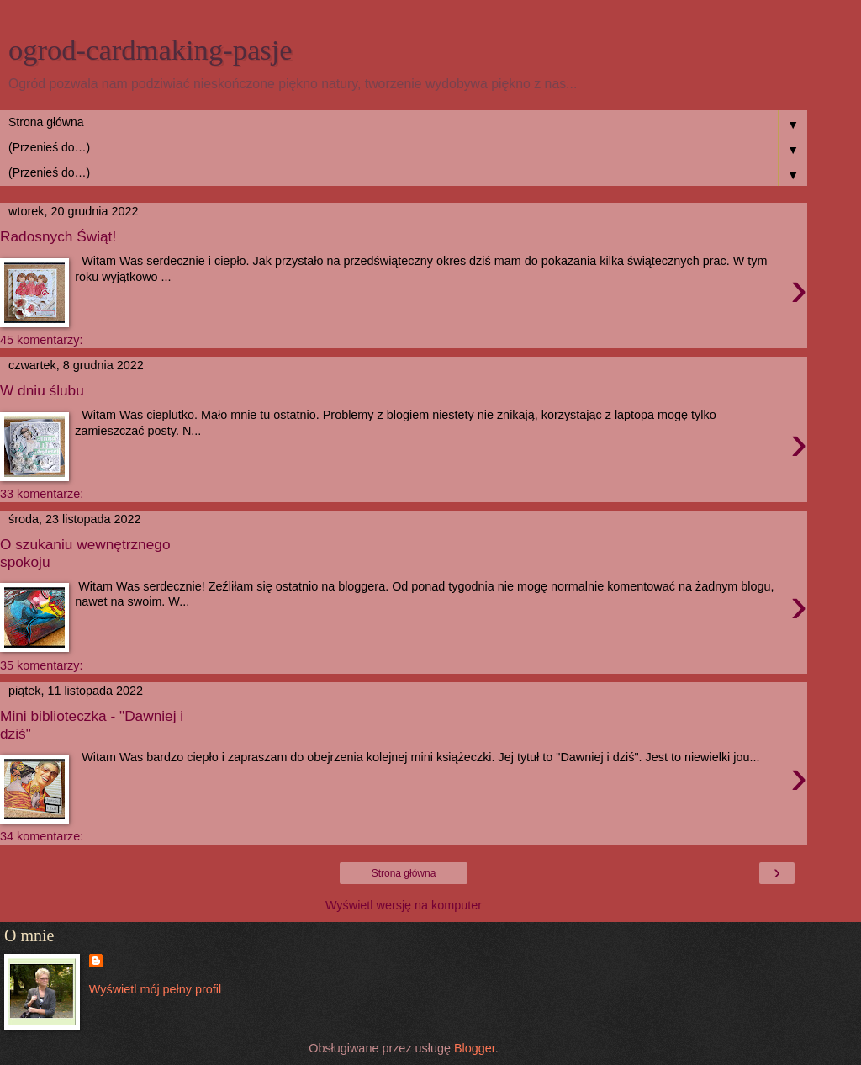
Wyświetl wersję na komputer (403, 905)
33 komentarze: (41, 494)
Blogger (474, 1048)
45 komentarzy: (41, 340)
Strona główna (404, 873)
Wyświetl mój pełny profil (155, 989)
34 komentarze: (41, 836)
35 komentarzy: (41, 665)
